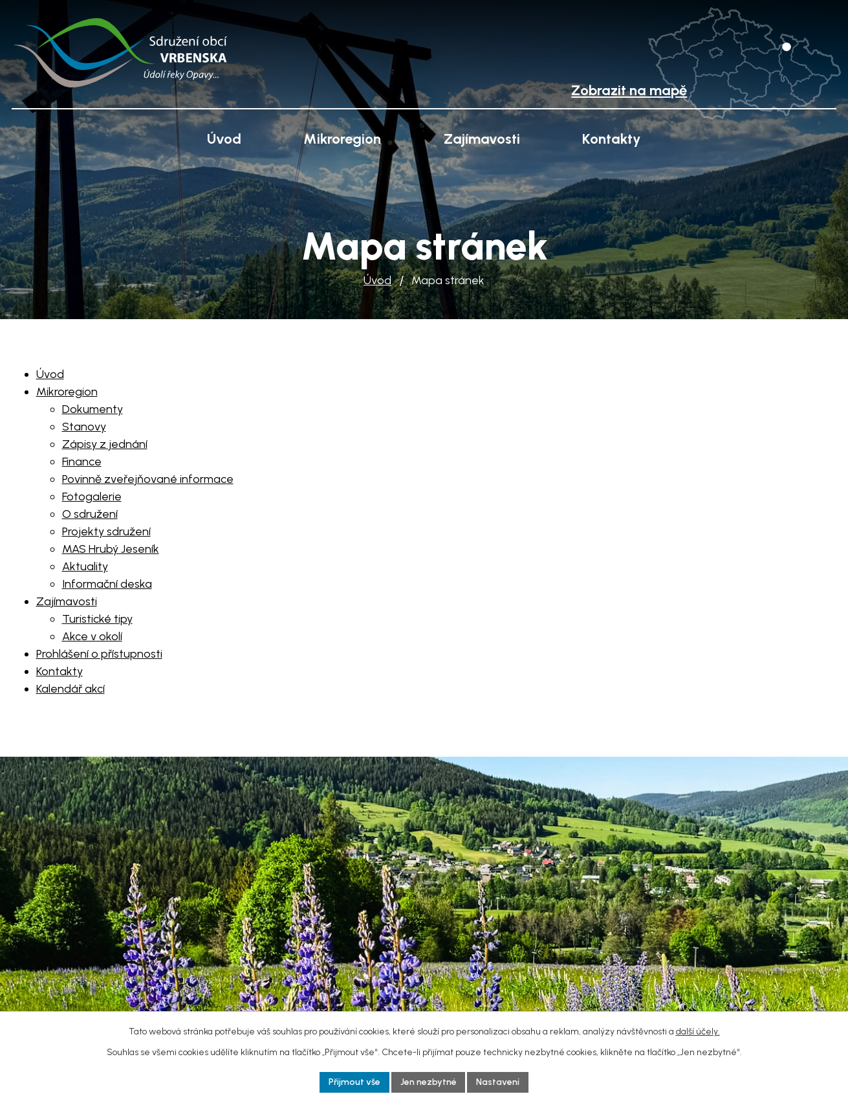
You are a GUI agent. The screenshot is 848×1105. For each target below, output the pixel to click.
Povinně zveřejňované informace (148, 479)
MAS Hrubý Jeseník (110, 549)
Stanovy (84, 426)
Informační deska (107, 584)
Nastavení (498, 1082)
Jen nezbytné (428, 1082)
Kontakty (611, 138)
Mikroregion (342, 138)
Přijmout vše (354, 1082)
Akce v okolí (92, 636)
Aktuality (85, 566)
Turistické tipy (97, 619)
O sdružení (90, 514)
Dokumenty (92, 409)
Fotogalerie (92, 496)
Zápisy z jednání (104, 444)
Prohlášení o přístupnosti (99, 654)
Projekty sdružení (106, 531)
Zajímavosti (482, 138)
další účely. (698, 1031)
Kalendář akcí (70, 689)
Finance (82, 461)
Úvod (377, 280)
